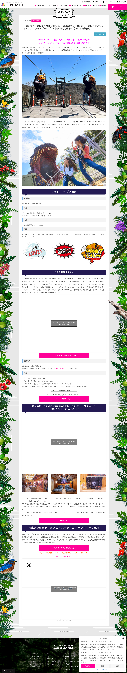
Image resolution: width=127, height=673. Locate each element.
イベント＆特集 (51, 5)
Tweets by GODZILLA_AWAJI (64, 589)
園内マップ (103, 6)
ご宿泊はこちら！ (64, 520)
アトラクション (40, 6)
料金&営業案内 (86, 2)
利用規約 (67, 664)
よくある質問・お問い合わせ (73, 661)
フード (32, 664)
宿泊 (86, 5)
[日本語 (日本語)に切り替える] (8, 671)
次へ (106, 631)
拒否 (102, 666)
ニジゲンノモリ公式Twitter (61, 369)
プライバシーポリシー (101, 669)
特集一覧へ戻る (64, 631)
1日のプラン (94, 5)
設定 (117, 666)
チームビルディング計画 (72, 658)
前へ (22, 631)
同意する (87, 666)
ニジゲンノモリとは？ (109, 2)
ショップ (32, 661)
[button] (123, 638)
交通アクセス (97, 2)
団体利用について (70, 656)
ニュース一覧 (34, 658)
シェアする (99, 34)
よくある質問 (121, 2)
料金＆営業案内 (51, 661)
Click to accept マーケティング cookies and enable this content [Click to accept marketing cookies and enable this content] (64, 323)
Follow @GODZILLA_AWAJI (63, 556)
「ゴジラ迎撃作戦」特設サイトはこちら (64, 355)
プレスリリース (69, 669)
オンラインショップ (76, 5)
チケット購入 (117, 7)
